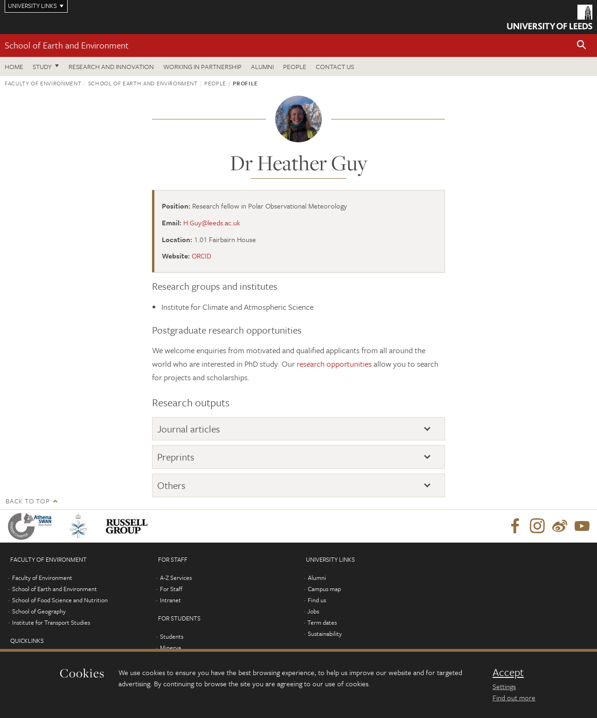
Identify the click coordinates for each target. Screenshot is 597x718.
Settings (504, 686)
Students (171, 636)
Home (14, 66)
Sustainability (325, 633)
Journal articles (188, 429)
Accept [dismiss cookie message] (508, 672)
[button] (581, 45)
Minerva (170, 647)
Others (171, 485)
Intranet (170, 600)
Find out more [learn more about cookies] (514, 697)
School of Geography (39, 611)
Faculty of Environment (43, 83)
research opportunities (334, 363)
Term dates (322, 622)
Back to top (27, 501)
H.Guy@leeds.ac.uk (211, 222)
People (294, 66)
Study (42, 66)
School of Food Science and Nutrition (60, 600)
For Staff (171, 588)
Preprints (175, 457)
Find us (317, 600)
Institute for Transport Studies (51, 622)
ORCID (201, 256)
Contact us (335, 66)
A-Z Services (176, 577)
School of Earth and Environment (67, 45)
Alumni (262, 66)
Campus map (324, 588)
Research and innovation (111, 66)
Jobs (313, 611)
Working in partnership (202, 66)
